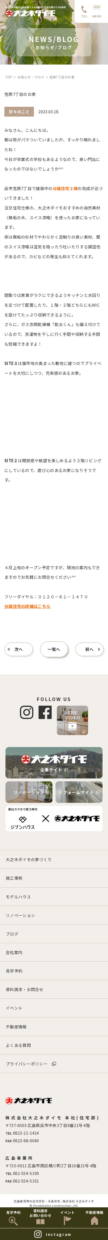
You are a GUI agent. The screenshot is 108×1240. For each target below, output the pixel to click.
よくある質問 (18, 1045)
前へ (89, 649)
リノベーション (28, 792)
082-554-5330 (26, 1173)
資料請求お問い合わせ (40, 1213)
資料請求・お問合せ (24, 989)
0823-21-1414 (26, 1133)
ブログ (12, 934)
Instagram (59, 1234)
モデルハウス (18, 897)
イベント (14, 1008)
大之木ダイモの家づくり (29, 859)
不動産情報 (16, 1026)
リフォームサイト (79, 792)
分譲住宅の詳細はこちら (27, 606)
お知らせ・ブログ (30, 77)
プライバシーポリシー (27, 1064)
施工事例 (14, 878)
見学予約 (14, 971)
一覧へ (54, 649)
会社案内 (14, 952)
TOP (8, 77)
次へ (18, 649)
